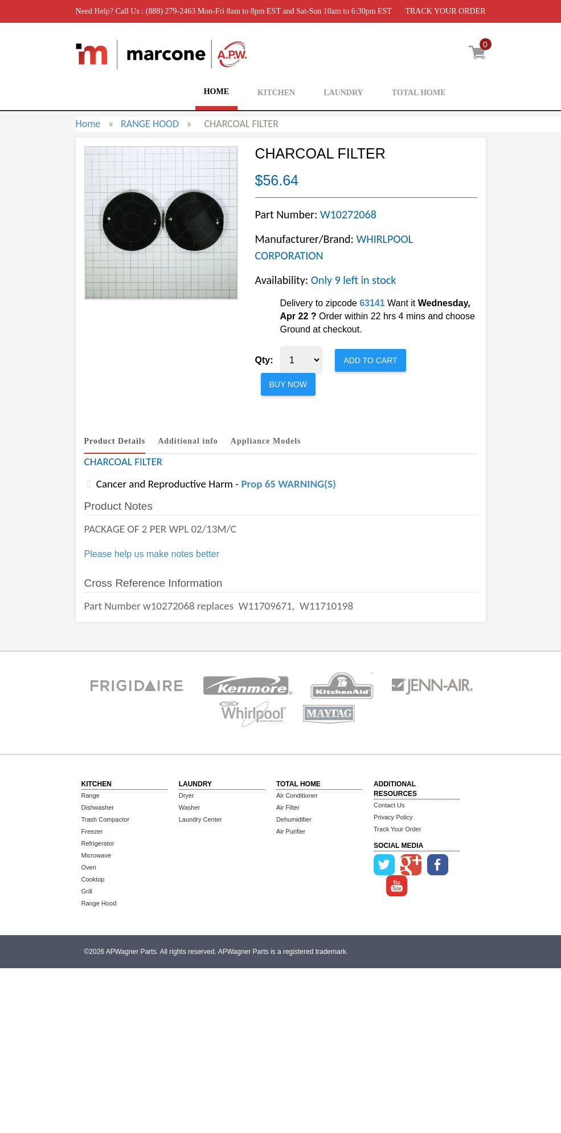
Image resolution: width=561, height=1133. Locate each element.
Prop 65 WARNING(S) (288, 483)
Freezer (92, 831)
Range (90, 795)
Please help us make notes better (151, 554)
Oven (88, 867)
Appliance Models (266, 441)
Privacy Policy (393, 817)
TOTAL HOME (419, 92)
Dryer (186, 795)
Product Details (115, 441)
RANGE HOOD (150, 123)
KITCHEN (276, 92)
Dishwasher (97, 807)
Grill (87, 891)
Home (88, 123)
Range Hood (99, 903)
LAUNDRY (343, 92)
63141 (372, 303)
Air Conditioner (297, 795)
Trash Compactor (105, 819)
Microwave (96, 855)
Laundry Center (200, 819)
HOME (216, 91)
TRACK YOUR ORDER (445, 11)
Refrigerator (97, 843)
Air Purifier (290, 831)
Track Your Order (397, 829)
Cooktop (93, 879)
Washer (189, 807)
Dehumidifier (294, 819)
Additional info (188, 441)
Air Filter (288, 807)
